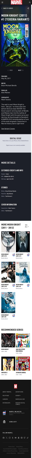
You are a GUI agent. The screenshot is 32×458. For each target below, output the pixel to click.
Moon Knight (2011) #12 (5, 255)
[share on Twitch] (25, 438)
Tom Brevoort (8, 196)
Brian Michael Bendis (9, 85)
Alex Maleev (5, 92)
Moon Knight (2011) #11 (19, 255)
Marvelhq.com (20, 399)
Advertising (19, 392)
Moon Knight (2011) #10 (5, 285)
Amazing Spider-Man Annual (20, 350)
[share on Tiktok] (27, 438)
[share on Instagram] (10, 438)
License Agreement (23, 451)
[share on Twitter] (6, 438)
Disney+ (18, 395)
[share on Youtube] (15, 438)
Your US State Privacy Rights (10, 448)
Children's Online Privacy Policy (10, 451)
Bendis (2, 258)
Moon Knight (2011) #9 (19, 285)
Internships (6, 403)
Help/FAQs (6, 395)
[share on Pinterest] (22, 438)
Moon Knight (5, 349)
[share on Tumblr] (13, 438)
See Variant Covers (8, 129)
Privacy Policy (19, 446)
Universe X (4, 372)
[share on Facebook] (3, 438)
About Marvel (7, 392)
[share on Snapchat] (18, 438)
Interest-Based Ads (11, 453)
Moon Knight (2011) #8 (5, 316)
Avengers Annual (21, 372)
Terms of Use (11, 446)
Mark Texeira (6, 99)
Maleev (6, 258)
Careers (5, 399)
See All (27, 226)
